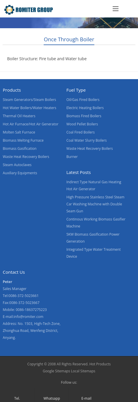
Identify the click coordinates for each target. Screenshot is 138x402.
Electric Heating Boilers (85, 107)
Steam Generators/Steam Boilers (29, 99)
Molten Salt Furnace (19, 132)
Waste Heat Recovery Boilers (26, 156)
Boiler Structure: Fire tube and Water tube (46, 58)
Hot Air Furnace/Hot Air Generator (30, 124)
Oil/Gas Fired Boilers (83, 99)
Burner (72, 156)
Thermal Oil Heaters (19, 115)
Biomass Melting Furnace (23, 140)
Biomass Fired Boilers (83, 115)
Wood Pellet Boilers (82, 124)
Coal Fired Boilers (80, 132)
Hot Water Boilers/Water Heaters (29, 107)
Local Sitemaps (83, 371)
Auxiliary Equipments (20, 172)
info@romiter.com (28, 316)
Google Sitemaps (56, 371)
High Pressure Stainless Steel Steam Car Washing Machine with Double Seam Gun (95, 204)
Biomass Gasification (19, 148)
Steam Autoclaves (17, 164)
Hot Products (100, 364)
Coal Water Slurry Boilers (86, 140)
